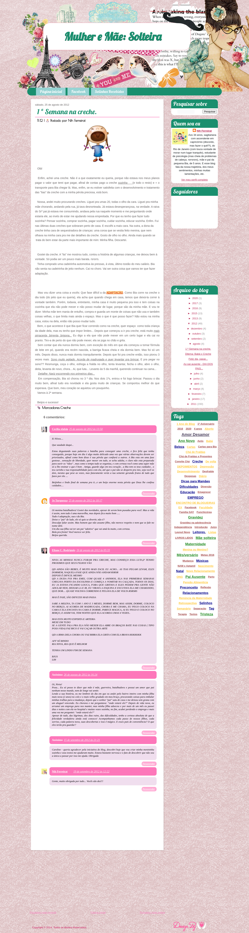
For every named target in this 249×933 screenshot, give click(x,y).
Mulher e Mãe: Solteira (112, 36)
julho (196, 373)
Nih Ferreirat (77, 120)
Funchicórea (204, 512)
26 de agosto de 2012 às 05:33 (93, 550)
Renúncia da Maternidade (195, 598)
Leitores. (199, 532)
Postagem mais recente (43, 912)
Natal (180, 571)
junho (197, 378)
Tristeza (206, 614)
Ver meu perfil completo (194, 179)
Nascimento (205, 566)
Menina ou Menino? (195, 549)
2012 (194, 323)
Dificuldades (189, 486)
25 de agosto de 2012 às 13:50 (86, 429)
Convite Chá (182, 461)
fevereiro (197, 393)
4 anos (198, 428)
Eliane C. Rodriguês (63, 550)
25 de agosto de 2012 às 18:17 (85, 500)
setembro (196, 338)
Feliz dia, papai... (198, 358)
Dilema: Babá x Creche (198, 353)
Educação (187, 492)
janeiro (196, 398)
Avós (200, 441)
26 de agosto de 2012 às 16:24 (80, 674)
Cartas (191, 446)
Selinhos (205, 603)
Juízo (213, 527)
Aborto (209, 428)
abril (196, 383)
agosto (196, 343)
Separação (199, 608)
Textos (193, 614)
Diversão (206, 486)
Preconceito (189, 587)
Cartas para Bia (207, 446)
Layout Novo (182, 532)
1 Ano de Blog (186, 423)
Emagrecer (204, 492)
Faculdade (206, 507)
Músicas (202, 560)
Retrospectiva (188, 603)
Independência (183, 527)
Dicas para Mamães (195, 481)
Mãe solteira (206, 538)
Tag (211, 608)
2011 (193, 404)
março (196, 388)
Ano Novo (186, 441)
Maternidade (195, 544)
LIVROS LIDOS (184, 537)
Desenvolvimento (188, 471)
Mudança (187, 560)
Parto (211, 576)
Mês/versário (187, 555)
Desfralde (208, 471)
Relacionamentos (195, 593)
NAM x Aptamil (186, 565)
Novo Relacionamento (200, 571)
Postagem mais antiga (152, 912)
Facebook (78, 91)
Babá (209, 441)
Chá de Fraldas (195, 452)
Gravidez (195, 517)
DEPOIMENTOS (187, 466)
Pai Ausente (195, 577)
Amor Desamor (195, 434)
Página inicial (51, 91)
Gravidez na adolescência (195, 522)
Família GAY (186, 512)
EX (180, 507)
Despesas (190, 476)
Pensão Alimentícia (195, 582)
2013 (195, 318)
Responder (148, 493)
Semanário (184, 608)
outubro (196, 333)
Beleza (179, 446)
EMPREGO (195, 497)
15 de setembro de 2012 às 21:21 (82, 740)
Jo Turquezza (60, 500)
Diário (203, 476)
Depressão (207, 466)
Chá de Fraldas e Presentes (195, 456)
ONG (180, 576)
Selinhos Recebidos (109, 91)
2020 (195, 298)
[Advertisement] (97, 881)
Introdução (201, 527)
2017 (195, 303)
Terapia (182, 614)
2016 (195, 308)
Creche (65, 408)
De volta (210, 461)
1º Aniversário (205, 423)
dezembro (196, 328)
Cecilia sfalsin (60, 429)
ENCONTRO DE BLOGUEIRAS (195, 502)
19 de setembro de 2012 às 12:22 (91, 771)
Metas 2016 (207, 554)
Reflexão (206, 587)
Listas (212, 532)
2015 (194, 313)
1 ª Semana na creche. (67, 111)
